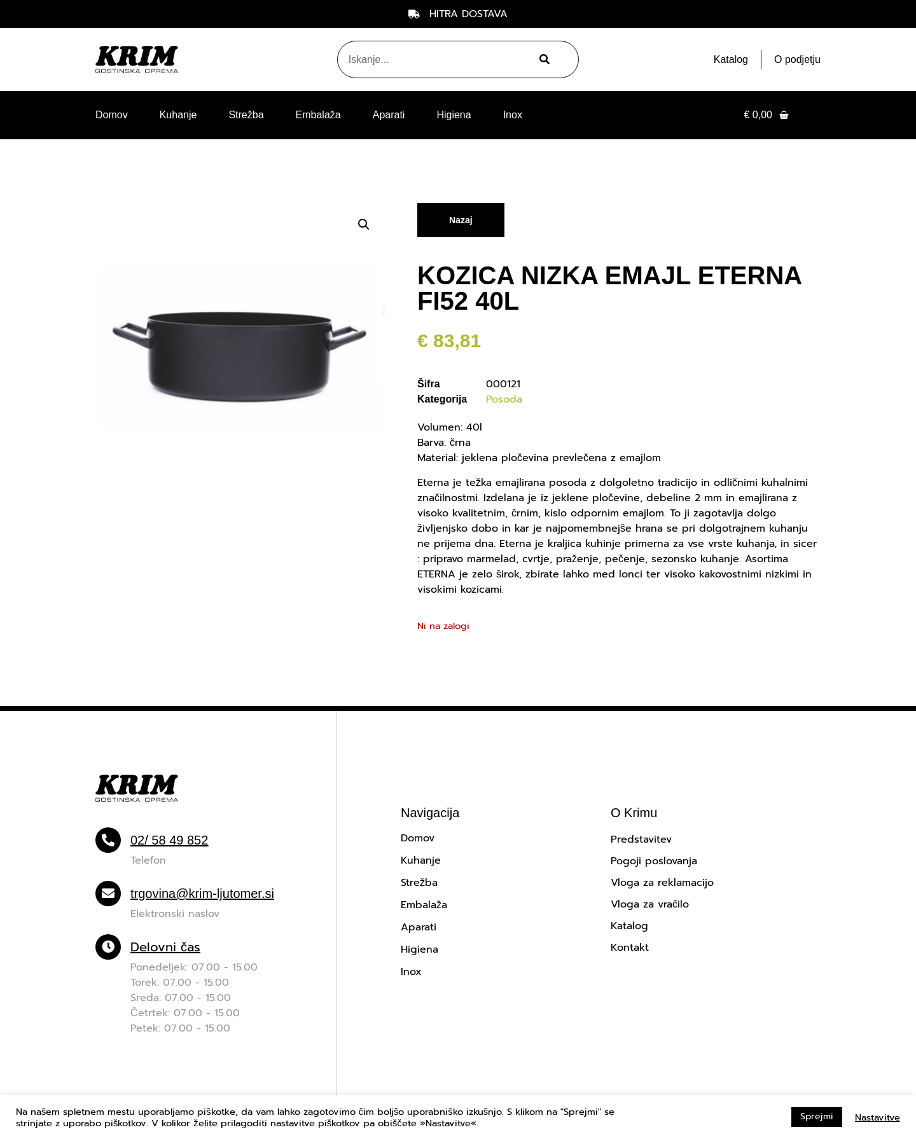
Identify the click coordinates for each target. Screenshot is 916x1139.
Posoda (504, 399)
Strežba (245, 114)
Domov (111, 114)
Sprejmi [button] (816, 1116)
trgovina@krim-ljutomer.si (202, 894)
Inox (512, 114)
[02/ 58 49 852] (108, 840)
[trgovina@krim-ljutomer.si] (108, 893)
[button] (363, 224)
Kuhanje (178, 114)
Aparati (389, 114)
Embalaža (318, 114)
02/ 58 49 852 (169, 840)
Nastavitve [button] (877, 1117)
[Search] (543, 59)
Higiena (453, 114)
